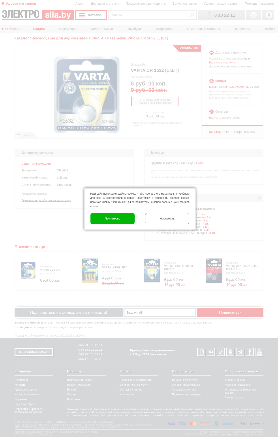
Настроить (167, 218)
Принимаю (112, 218)
